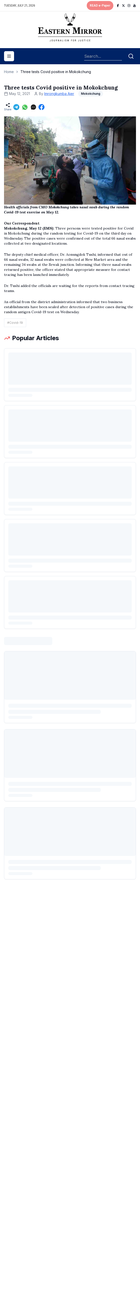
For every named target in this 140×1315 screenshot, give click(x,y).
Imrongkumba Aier (59, 93)
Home (9, 72)
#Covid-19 (15, 323)
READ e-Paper (100, 5)
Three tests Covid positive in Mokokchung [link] (55, 72)
